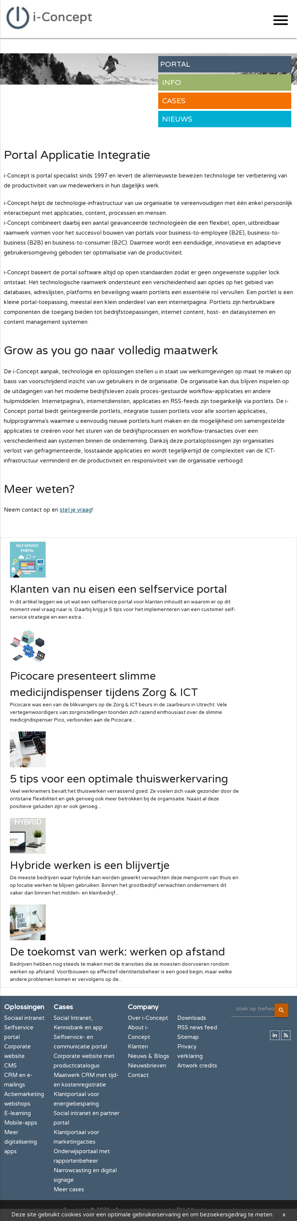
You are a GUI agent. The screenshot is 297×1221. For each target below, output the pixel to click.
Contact (138, 1075)
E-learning (17, 1113)
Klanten (138, 1046)
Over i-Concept (148, 1018)
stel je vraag (76, 510)
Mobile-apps (20, 1123)
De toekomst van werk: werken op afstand (117, 952)
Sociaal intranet (24, 1018)
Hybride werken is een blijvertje (90, 865)
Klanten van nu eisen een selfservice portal (118, 589)
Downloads (191, 1018)
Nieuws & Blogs (148, 1056)
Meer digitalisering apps (20, 1142)
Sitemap (188, 1037)
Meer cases (69, 1189)
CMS (10, 1066)
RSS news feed (197, 1027)
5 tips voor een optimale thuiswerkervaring (119, 779)
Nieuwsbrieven (147, 1066)
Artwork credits (197, 1066)
